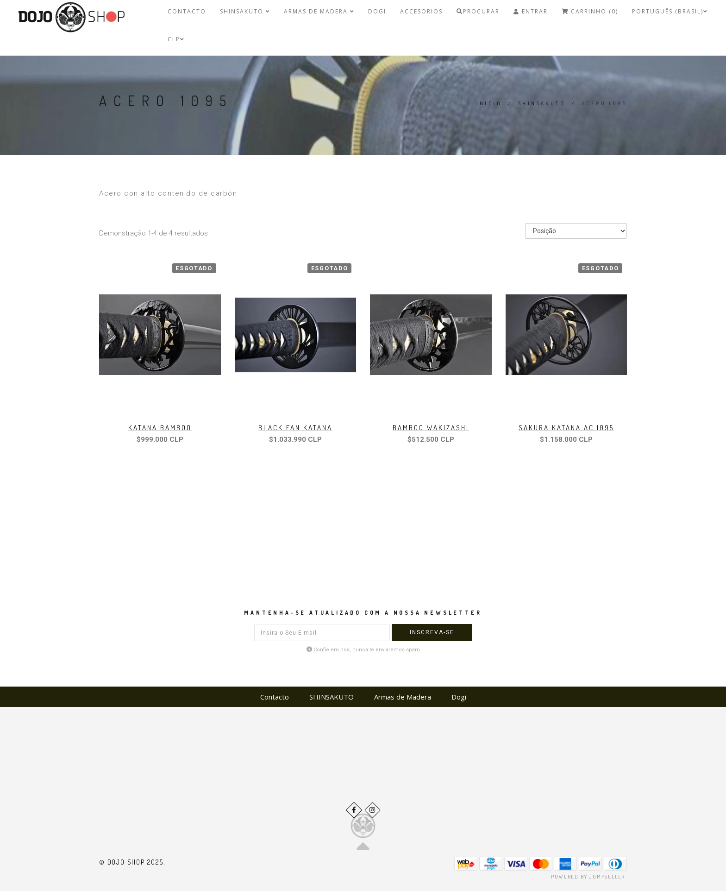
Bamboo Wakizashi (431, 427)
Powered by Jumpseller (588, 876)
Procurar (478, 11)
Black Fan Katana (295, 427)
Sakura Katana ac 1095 (566, 427)
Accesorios (421, 11)
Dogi (377, 11)
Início (489, 103)
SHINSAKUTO (245, 11)
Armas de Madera (319, 11)
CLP (176, 39)
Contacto (187, 11)
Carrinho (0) (590, 11)
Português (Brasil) (669, 11)
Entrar (530, 11)
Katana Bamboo (160, 427)
